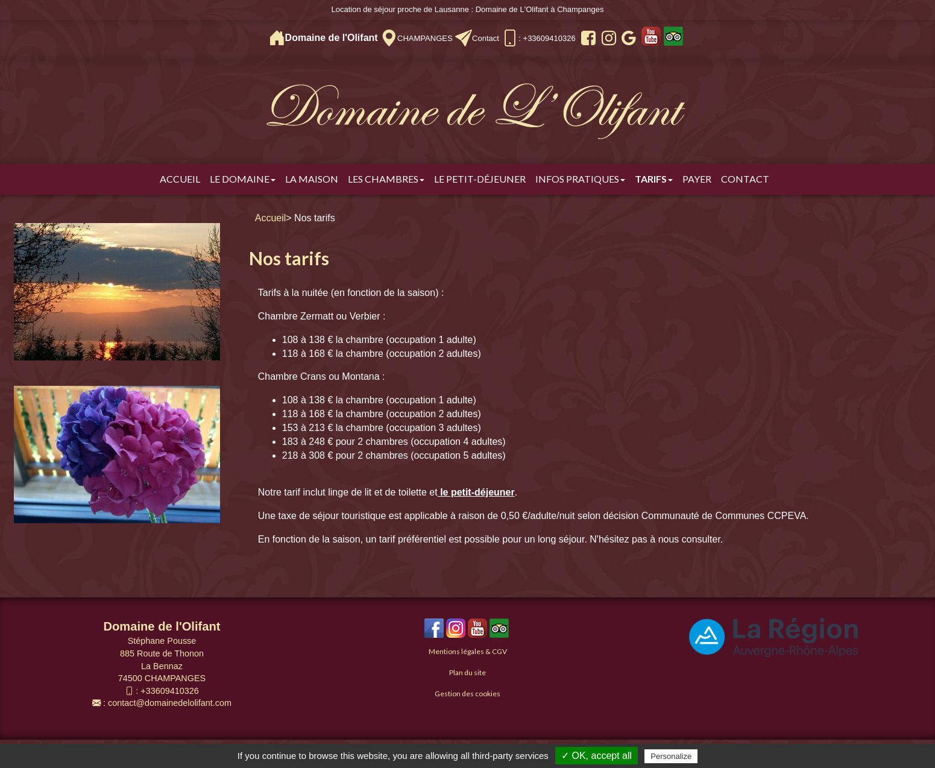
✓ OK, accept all (596, 756)
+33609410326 (169, 691)
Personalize (670, 756)
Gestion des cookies (467, 693)
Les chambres (386, 178)
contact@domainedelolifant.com (169, 703)
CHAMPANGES (425, 38)
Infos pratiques (580, 178)
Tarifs (654, 178)
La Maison (311, 178)
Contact (485, 38)
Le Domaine (242, 178)
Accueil (180, 178)
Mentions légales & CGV (468, 651)
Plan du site (467, 672)
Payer (696, 178)
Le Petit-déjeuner (480, 178)
